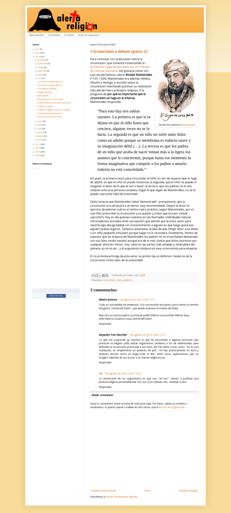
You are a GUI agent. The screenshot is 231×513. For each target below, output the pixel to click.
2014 (37, 49)
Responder (105, 323)
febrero (40, 136)
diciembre (41, 60)
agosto (40, 74)
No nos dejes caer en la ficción (49, 117)
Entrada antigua (188, 490)
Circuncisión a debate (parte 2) (118, 51)
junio (39, 121)
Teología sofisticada (44, 92)
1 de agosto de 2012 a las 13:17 (146, 334)
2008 (37, 155)
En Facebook (54, 35)
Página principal (36, 35)
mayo (39, 125)
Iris (100, 373)
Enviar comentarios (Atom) (122, 496)
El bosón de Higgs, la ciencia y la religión (54, 109)
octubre (40, 67)
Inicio (148, 490)
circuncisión (109, 280)
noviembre (42, 63)
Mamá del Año (43, 95)
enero (40, 139)
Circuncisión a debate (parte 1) (50, 85)
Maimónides (187, 124)
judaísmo (128, 280)
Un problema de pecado (47, 88)
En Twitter (69, 35)
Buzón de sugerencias (89, 35)
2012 (37, 56)
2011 (37, 144)
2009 (37, 152)
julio (39, 78)
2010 (37, 148)
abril (39, 128)
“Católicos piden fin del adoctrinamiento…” (55, 102)
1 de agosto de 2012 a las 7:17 (136, 299)
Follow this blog (56, 296)
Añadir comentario (102, 395)
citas (119, 280)
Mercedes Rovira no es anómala (50, 99)
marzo (40, 132)
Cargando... (37, 168)
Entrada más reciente (103, 490)
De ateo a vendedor (45, 106)
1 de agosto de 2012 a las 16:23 (122, 373)
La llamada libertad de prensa (49, 113)
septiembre (42, 71)
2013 (37, 53)
